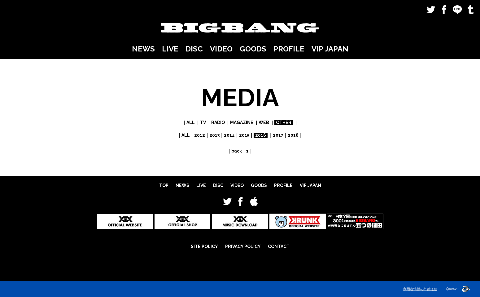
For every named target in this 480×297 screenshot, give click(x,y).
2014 (229, 135)
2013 (214, 135)
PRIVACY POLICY (243, 246)
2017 (278, 135)
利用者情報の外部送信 (420, 289)
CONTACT (279, 246)
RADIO (218, 122)
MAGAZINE (241, 122)
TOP (163, 185)
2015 (244, 135)
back (236, 150)
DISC (194, 48)
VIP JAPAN (330, 48)
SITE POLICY (204, 246)
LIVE (170, 48)
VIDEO (221, 48)
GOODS (253, 48)
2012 (199, 135)
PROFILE (288, 48)
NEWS (143, 48)
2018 (293, 135)
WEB (264, 122)
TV (203, 122)
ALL (190, 122)
